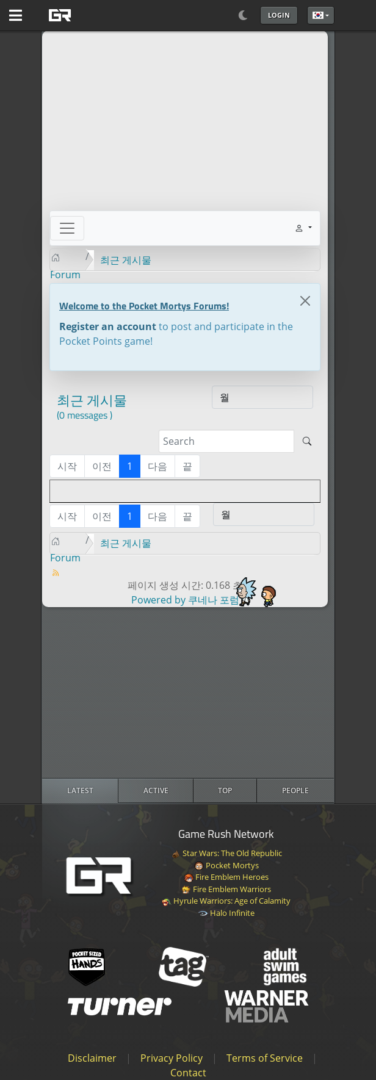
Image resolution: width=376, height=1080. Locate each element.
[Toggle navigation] (67, 228)
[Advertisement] (188, 692)
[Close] (305, 301)
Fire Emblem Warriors (226, 889)
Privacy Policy (171, 1058)
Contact (188, 1072)
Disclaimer (92, 1058)
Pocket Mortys (226, 865)
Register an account (107, 326)
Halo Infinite (226, 912)
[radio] (80, 791)
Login (279, 15)
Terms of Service (264, 1058)
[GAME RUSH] (90, 15)
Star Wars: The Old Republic (226, 853)
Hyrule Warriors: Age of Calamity (226, 900)
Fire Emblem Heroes (226, 876)
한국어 (318, 15)
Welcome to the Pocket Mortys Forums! (144, 305)
